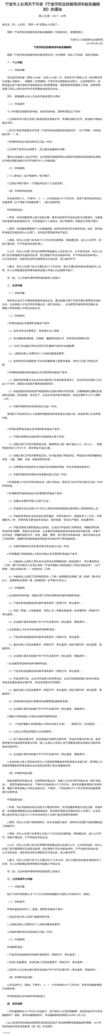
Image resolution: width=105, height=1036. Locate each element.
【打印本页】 (6, 1033)
